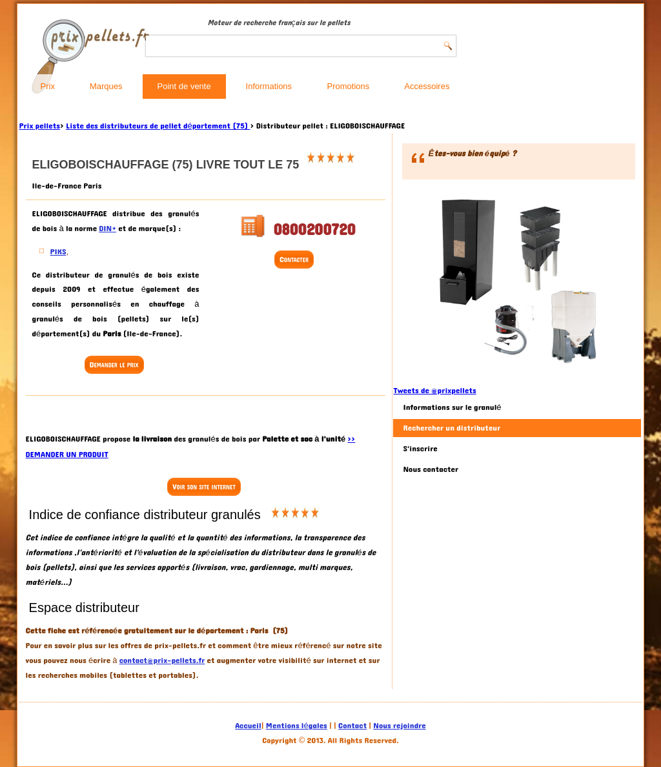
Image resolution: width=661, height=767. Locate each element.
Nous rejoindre (399, 725)
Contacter (294, 259)
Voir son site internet (203, 487)
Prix (48, 86)
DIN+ (107, 228)
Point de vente (184, 86)
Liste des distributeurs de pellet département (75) (158, 126)
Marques (106, 86)
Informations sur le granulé (452, 407)
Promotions (348, 86)
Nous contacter (430, 469)
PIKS (58, 252)
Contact (352, 725)
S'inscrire (420, 448)
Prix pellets (39, 126)
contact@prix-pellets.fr (162, 660)
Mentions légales (296, 725)
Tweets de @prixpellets (434, 390)
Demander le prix (114, 365)
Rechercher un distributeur (451, 428)
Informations (269, 86)
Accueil (248, 725)
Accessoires (426, 86)
